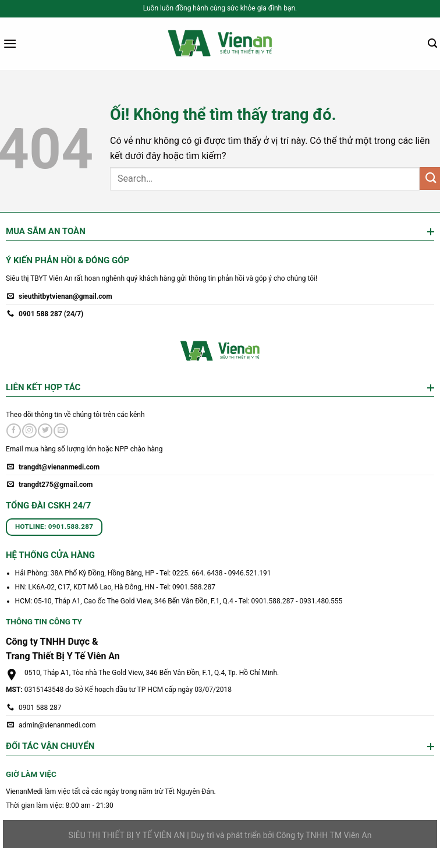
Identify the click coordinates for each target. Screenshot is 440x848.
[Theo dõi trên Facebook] (13, 431)
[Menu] (10, 43)
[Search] (432, 43)
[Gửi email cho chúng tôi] (61, 431)
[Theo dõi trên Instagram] (29, 431)
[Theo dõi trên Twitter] (45, 431)
